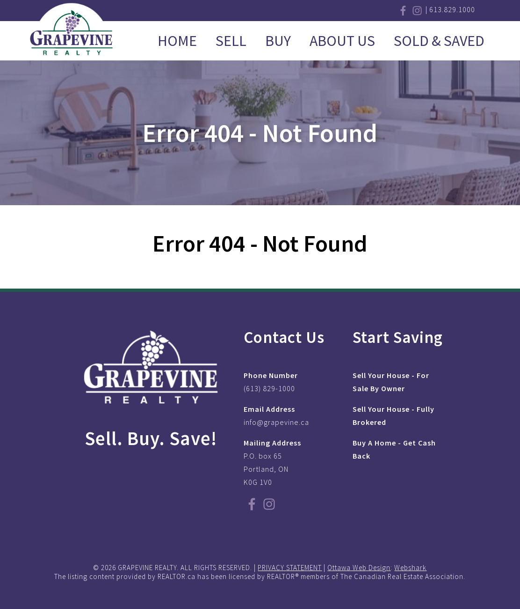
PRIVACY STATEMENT (290, 567)
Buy (278, 40)
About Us (342, 40)
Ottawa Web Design (358, 567)
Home (177, 40)
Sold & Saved (439, 40)
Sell (231, 40)
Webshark (410, 567)
